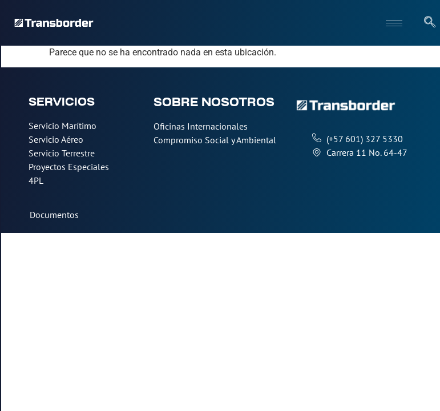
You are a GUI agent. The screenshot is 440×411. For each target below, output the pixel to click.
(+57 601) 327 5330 (364, 138)
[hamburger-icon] (394, 23)
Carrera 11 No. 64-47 (366, 152)
